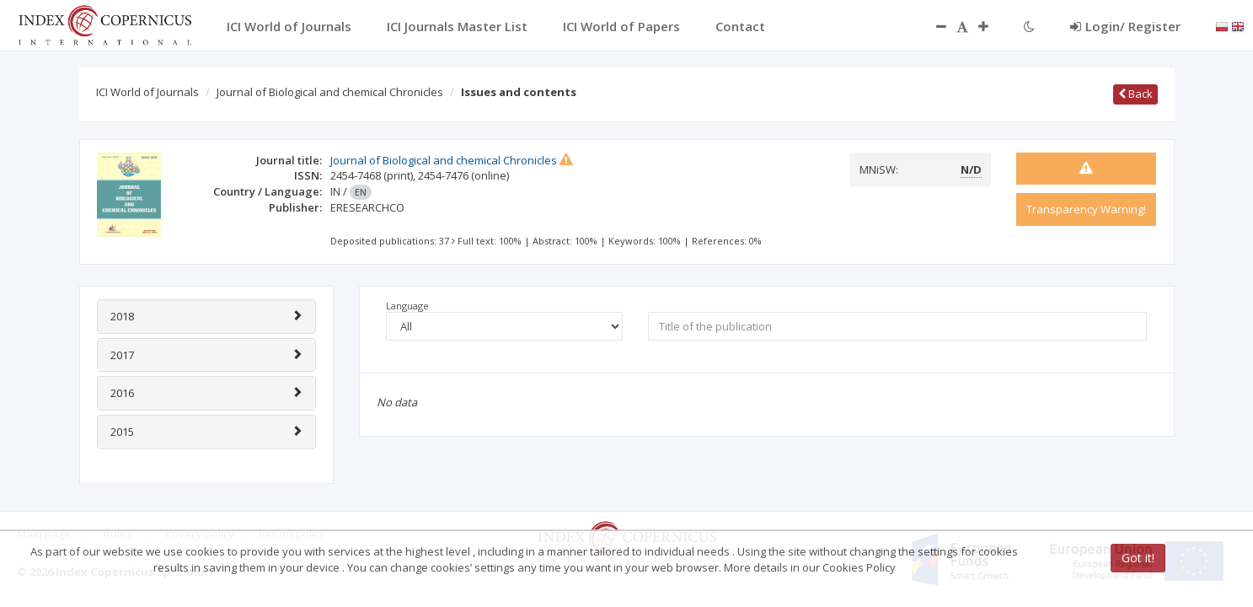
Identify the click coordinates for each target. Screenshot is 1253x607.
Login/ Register (1125, 26)
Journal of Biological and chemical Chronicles (330, 91)
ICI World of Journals (147, 91)
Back (1135, 93)
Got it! (1138, 558)
